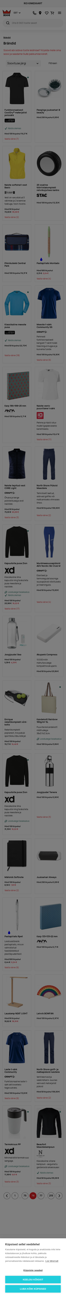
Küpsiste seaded (33, 1270)
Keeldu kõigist (33, 1279)
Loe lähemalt (51, 1261)
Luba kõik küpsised (33, 1289)
